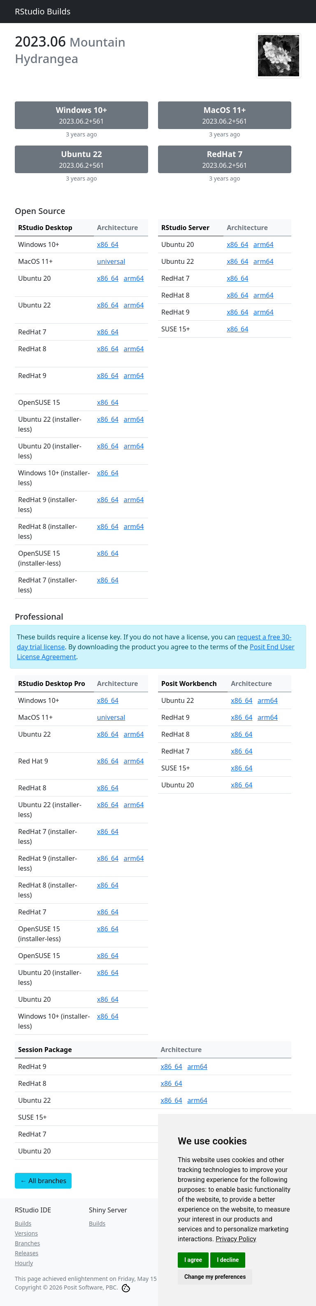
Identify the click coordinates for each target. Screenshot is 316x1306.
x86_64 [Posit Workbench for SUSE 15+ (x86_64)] (241, 768)
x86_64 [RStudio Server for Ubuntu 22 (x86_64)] (237, 261)
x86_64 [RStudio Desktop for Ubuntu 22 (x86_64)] (107, 305)
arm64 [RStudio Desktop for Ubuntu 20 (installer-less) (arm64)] (134, 446)
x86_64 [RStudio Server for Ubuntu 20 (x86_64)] (237, 244)
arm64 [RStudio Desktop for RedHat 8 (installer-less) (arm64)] (134, 526)
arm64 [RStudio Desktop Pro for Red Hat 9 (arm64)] (134, 761)
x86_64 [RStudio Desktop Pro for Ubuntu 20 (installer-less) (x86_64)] (107, 972)
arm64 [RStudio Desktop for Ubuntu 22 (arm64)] (134, 305)
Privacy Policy (236, 1239)
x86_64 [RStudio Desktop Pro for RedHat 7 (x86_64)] (107, 911)
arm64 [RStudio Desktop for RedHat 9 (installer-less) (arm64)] (134, 499)
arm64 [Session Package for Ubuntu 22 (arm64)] (197, 1100)
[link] (236, 1239)
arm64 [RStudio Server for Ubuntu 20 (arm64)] (263, 244)
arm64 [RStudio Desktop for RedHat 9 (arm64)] (134, 375)
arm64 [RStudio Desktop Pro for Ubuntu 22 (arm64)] (134, 734)
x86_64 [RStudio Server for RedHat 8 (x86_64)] (237, 295)
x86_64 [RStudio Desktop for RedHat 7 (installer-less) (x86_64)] (107, 580)
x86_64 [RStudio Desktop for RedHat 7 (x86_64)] (107, 331)
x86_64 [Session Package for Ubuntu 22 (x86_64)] (171, 1100)
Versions (26, 1233)
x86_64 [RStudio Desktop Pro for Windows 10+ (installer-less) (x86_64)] (107, 1016)
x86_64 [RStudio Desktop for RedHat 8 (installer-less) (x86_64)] (107, 526)
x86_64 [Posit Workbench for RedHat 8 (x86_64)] (241, 734)
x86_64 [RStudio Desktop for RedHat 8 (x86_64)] (107, 348)
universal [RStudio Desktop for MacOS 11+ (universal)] (111, 261)
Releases (26, 1253)
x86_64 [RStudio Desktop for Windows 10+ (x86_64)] (107, 244)
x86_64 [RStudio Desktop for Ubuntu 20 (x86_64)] (107, 278)
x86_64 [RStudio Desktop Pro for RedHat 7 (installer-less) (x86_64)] (107, 831)
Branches (27, 1243)
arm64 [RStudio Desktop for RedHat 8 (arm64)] (134, 348)
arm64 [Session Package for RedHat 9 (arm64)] (197, 1066)
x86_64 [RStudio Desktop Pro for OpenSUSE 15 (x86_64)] (107, 955)
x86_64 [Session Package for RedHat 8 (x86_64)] (171, 1083)
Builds (23, 1223)
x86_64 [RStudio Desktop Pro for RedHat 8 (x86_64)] (107, 787)
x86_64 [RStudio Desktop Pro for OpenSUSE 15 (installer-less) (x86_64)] (107, 928)
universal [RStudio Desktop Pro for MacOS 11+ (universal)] (111, 717)
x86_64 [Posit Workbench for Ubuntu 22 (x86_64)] (241, 700)
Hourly (24, 1263)
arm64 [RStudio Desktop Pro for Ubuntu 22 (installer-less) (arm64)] (134, 804)
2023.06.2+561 (81, 115)
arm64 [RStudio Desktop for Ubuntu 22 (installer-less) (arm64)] (134, 419)
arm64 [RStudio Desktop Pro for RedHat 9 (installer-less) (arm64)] (134, 858)
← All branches (43, 1180)
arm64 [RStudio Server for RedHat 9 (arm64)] (263, 312)
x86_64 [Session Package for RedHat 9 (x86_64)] (171, 1066)
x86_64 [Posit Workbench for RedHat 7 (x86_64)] (241, 751)
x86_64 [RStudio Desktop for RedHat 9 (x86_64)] (107, 375)
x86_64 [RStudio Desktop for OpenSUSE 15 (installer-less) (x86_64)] (107, 553)
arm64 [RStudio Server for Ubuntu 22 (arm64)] (263, 261)
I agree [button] (193, 1260)
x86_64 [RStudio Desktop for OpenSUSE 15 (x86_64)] (107, 402)
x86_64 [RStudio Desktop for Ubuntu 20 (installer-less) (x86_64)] (107, 446)
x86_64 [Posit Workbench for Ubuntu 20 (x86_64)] (241, 784)
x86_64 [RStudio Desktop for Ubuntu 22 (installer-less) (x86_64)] (107, 419)
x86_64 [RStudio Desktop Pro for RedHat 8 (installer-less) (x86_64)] (107, 885)
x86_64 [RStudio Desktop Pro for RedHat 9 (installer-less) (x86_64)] (107, 858)
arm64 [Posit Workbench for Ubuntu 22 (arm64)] (268, 700)
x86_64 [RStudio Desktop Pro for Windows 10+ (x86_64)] (107, 700)
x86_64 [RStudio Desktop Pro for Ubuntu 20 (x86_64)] (107, 999)
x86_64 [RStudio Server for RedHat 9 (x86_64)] (237, 312)
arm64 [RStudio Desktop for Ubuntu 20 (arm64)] (134, 278)
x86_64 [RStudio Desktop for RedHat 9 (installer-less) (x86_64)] (107, 499)
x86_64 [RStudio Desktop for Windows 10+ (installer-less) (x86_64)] (107, 472)
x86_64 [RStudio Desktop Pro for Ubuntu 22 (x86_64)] (107, 734)
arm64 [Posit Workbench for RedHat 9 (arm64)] (268, 717)
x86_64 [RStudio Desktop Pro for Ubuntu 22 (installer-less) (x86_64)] (107, 804)
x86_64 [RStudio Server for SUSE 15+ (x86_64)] (237, 329)
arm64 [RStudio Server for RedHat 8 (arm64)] (263, 295)
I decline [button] (228, 1260)
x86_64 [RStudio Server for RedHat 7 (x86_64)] (237, 278)
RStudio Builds (42, 11)
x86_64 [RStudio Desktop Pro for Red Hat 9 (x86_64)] (107, 761)
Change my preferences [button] (215, 1276)
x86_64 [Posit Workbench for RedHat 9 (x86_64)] (241, 717)
